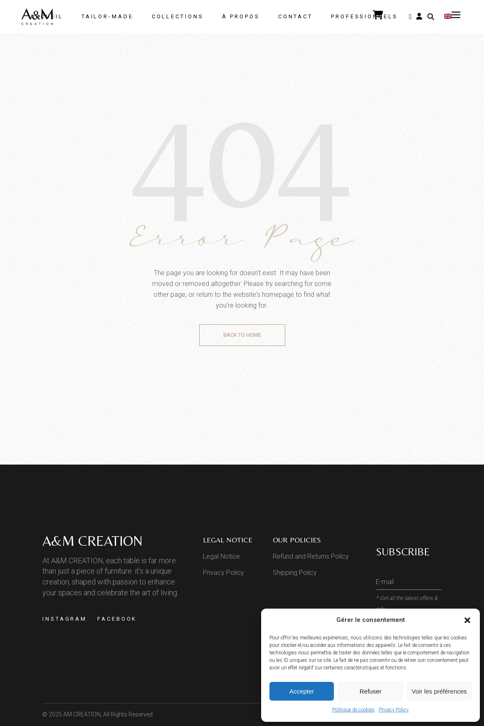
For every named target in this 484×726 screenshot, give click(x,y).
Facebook (117, 619)
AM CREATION (82, 714)
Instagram (64, 619)
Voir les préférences (439, 691)
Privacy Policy (394, 710)
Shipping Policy (295, 573)
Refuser (371, 691)
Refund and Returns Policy (311, 556)
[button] (467, 620)
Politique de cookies (353, 710)
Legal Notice (221, 556)
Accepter (301, 691)
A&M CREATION (92, 540)
